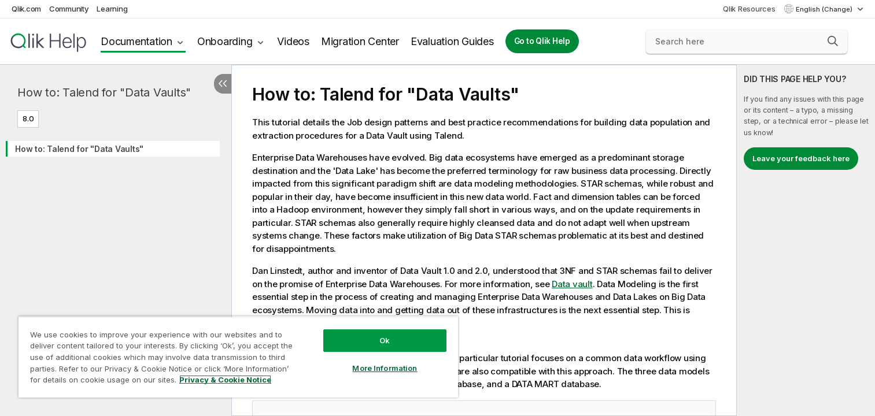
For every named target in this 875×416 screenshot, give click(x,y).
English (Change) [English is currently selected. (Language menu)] (825, 9)
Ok (384, 340)
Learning (112, 8)
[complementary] (806, 240)
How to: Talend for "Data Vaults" (104, 92)
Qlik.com (26, 8)
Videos (293, 41)
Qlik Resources (749, 8)
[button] (832, 41)
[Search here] (746, 41)
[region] (238, 357)
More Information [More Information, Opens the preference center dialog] (384, 368)
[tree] (116, 146)
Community (69, 8)
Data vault (572, 283)
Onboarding (225, 41)
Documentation (136, 41)
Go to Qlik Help (542, 41)
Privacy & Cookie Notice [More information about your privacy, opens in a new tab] (225, 379)
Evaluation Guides (452, 41)
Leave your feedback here (801, 158)
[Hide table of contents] (222, 84)
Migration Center (360, 41)
